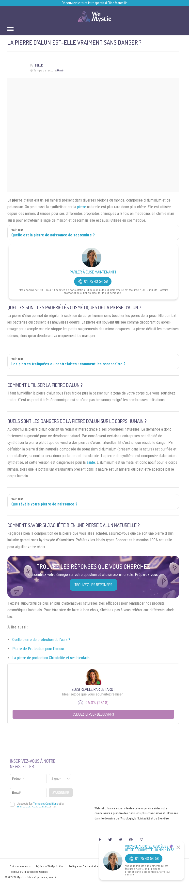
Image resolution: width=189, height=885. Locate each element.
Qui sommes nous (20, 866)
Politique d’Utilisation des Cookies (29, 871)
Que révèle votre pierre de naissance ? (44, 504)
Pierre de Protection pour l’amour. (38, 648)
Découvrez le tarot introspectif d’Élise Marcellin (94, 3)
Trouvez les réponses (93, 584)
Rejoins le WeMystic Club (50, 866)
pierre (81, 206)
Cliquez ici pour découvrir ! (93, 714)
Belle (39, 65)
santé (91, 462)
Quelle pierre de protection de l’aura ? (41, 639)
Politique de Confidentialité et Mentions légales (95, 866)
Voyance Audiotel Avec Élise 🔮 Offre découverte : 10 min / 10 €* (149, 848)
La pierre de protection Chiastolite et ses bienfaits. (51, 657)
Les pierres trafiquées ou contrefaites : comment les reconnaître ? (68, 364)
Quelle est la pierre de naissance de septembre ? (53, 235)
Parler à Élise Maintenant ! (93, 272)
